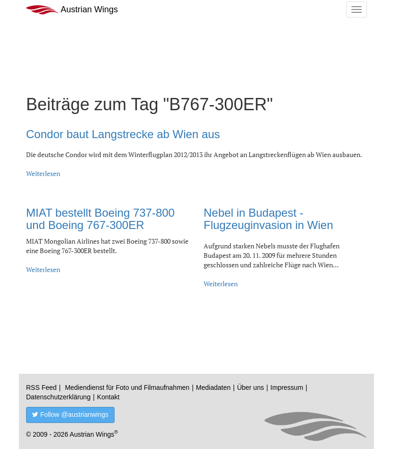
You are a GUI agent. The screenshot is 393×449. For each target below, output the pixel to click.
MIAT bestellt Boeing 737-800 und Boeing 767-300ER (100, 218)
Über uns (250, 387)
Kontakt (108, 397)
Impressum (286, 387)
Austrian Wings (72, 10)
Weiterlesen (43, 173)
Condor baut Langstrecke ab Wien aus (123, 134)
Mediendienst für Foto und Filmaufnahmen (127, 387)
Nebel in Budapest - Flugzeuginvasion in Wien (268, 218)
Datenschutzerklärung (58, 397)
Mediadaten (213, 387)
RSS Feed (41, 387)
